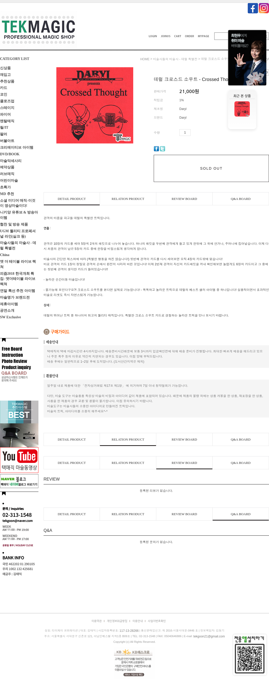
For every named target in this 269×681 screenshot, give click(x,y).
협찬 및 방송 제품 (14, 224)
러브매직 (7, 174)
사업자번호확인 (157, 621)
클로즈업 (7, 101)
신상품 (5, 68)
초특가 (5, 187)
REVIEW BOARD (184, 199)
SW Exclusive (10, 317)
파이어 (5, 114)
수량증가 (194, 132)
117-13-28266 (129, 631)
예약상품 (7, 167)
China (4, 255)
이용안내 (137, 621)
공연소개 (7, 310)
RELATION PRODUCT (128, 199)
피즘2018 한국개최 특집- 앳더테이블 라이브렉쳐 (17, 278)
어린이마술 (9, 180)
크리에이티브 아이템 (16, 147)
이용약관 (96, 621)
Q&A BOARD (241, 199)
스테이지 (7, 108)
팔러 (3, 134)
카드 (3, 88)
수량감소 (202, 132)
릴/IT (4, 127)
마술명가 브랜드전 (15, 297)
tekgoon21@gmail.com (209, 636)
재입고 (5, 75)
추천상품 (7, 81)
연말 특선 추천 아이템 (17, 291)
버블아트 (7, 141)
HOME (144, 59)
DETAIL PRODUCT (72, 199)
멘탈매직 (7, 121)
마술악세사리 (11, 160)
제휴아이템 (9, 304)
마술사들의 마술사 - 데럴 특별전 (175, 59)
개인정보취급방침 (117, 621)
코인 (3, 94)
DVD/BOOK (9, 154)
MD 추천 (7, 194)
